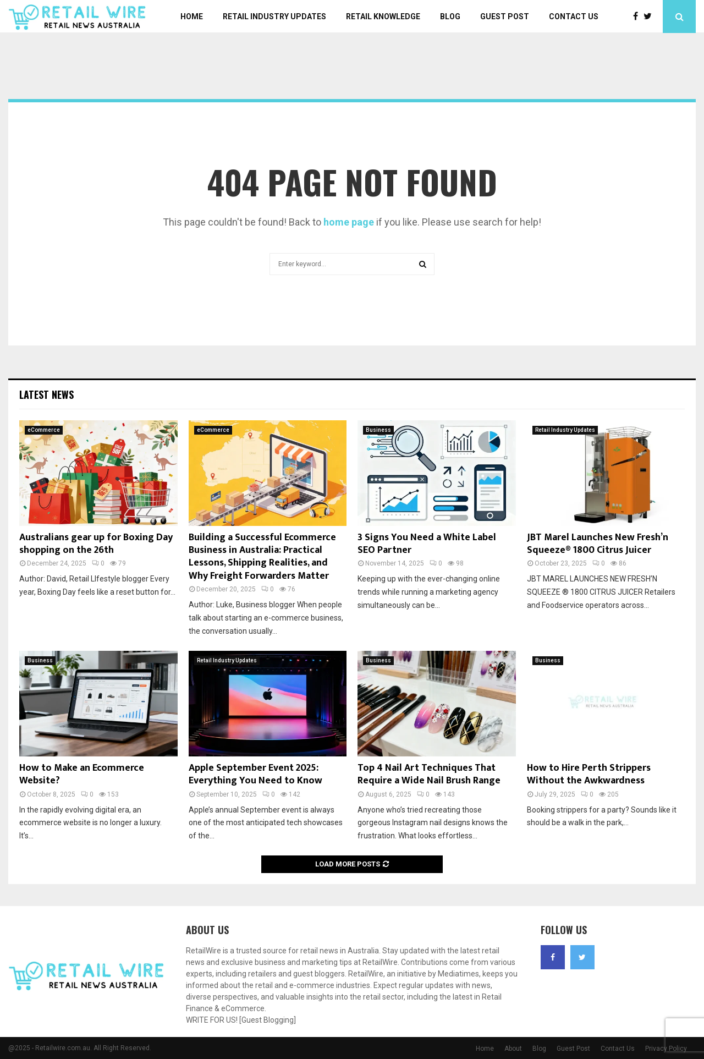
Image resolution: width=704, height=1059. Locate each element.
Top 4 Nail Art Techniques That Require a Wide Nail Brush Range (429, 774)
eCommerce (44, 430)
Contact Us (573, 16)
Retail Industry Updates (274, 16)
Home (191, 16)
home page (348, 222)
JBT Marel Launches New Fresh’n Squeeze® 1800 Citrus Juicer (597, 543)
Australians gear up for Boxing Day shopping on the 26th (96, 543)
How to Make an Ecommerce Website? (81, 774)
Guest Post (504, 16)
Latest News (46, 394)
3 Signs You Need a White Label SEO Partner (427, 543)
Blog (450, 16)
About (513, 1048)
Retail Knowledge (383, 16)
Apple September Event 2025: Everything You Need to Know (255, 774)
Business (378, 430)
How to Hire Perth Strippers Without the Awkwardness (589, 774)
